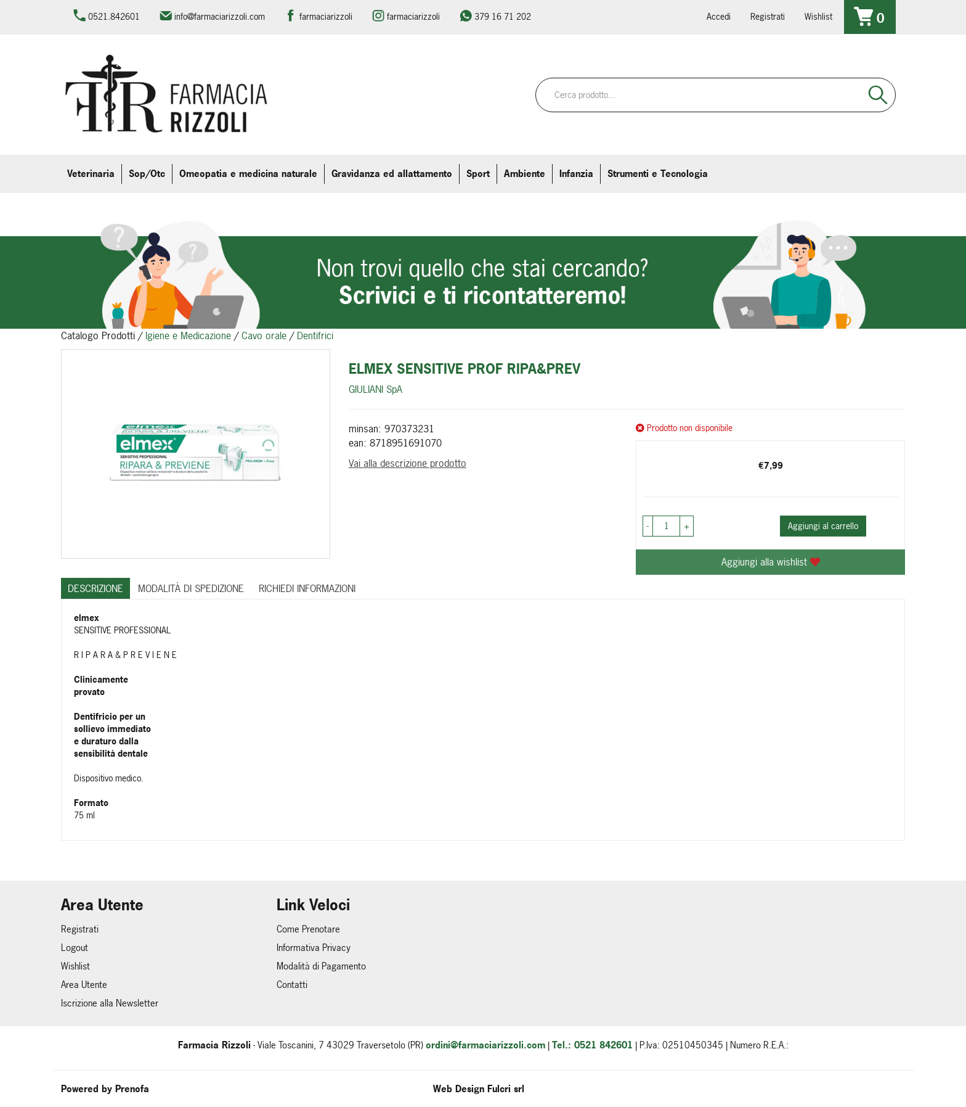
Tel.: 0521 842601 (592, 1045)
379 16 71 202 (502, 16)
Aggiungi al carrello (823, 526)
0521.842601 (114, 16)
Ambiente (524, 173)
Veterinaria (91, 173)
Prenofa (132, 1088)
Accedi (719, 16)
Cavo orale (264, 335)
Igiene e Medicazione (188, 335)
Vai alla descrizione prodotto (407, 463)
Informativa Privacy (314, 947)
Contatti (292, 984)
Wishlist (818, 16)
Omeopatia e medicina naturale (248, 173)
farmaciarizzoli (325, 16)
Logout (74, 947)
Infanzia (576, 173)
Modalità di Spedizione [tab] (191, 588)
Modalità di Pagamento (321, 966)
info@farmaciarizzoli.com (219, 16)
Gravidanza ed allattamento (391, 173)
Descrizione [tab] (95, 588)
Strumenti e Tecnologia (657, 173)
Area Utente (84, 984)
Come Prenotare (308, 929)
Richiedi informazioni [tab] (307, 588)
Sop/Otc (147, 173)
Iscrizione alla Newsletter (109, 1003)
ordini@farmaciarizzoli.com (485, 1045)
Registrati (767, 16)
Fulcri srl (505, 1088)
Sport (478, 173)
